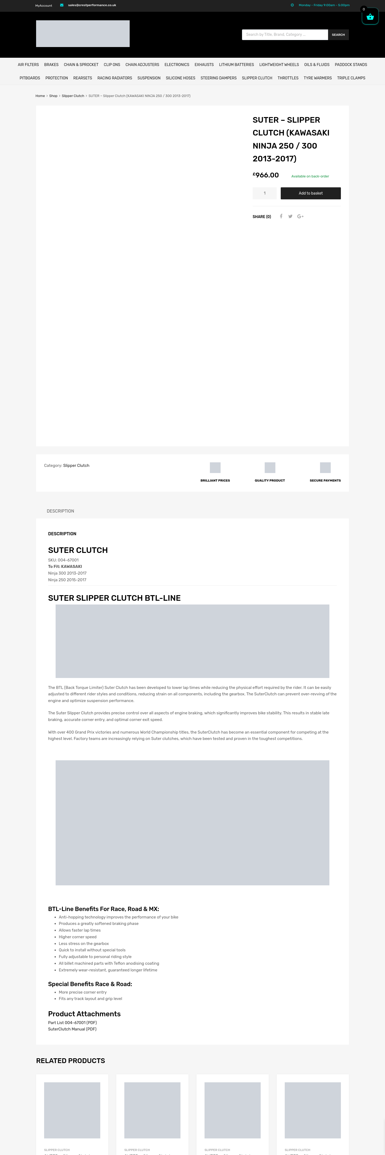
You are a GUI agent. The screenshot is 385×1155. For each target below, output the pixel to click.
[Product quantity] (265, 193)
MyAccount (43, 5)
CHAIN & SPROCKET (81, 65)
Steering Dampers (219, 78)
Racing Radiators (114, 78)
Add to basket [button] (177, 970)
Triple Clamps (351, 78)
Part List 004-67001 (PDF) (72, 805)
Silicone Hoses (180, 78)
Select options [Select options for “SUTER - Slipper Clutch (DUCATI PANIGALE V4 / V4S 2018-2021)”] (97, 979)
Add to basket (311, 193)
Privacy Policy (263, 1089)
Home (40, 96)
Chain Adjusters (142, 65)
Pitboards (30, 78)
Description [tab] (60, 293)
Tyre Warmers (318, 78)
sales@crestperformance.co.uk (92, 5)
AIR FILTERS (28, 65)
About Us (258, 1062)
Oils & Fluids (316, 65)
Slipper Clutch (257, 78)
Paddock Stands (351, 65)
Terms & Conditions (268, 1082)
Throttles (288, 78)
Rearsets (82, 78)
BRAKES (51, 65)
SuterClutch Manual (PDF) (72, 811)
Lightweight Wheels (279, 65)
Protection (56, 78)
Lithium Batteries (236, 65)
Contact (257, 1069)
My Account (261, 1056)
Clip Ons (112, 65)
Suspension (148, 78)
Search (338, 35)
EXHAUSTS (204, 65)
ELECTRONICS (176, 65)
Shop (53, 96)
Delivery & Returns (267, 1075)
